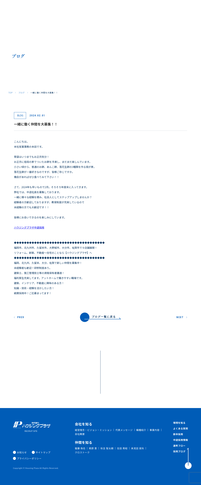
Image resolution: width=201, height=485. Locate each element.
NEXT (180, 317)
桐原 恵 (93, 448)
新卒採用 (145, 8)
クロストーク (82, 452)
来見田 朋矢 (137, 448)
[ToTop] (188, 458)
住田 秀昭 (122, 448)
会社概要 (80, 434)
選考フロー (179, 445)
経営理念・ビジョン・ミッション (93, 430)
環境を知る (111, 8)
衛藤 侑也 (80, 448)
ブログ (21, 93)
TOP (10, 93)
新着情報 (173, 8)
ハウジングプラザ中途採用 (29, 227)
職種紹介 (80, 8)
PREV (20, 317)
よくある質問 (129, 8)
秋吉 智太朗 (106, 448)
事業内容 (154, 430)
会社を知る (65, 8)
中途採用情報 (180, 440)
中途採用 (159, 8)
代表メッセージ (124, 430)
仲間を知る (95, 8)
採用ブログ (188, 8)
